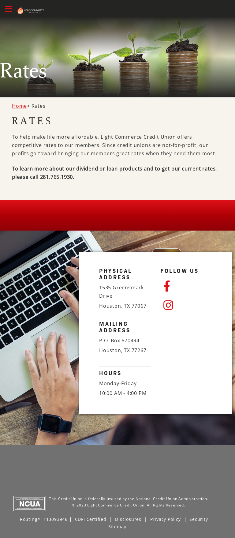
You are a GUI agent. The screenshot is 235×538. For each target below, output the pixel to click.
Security (198, 519)
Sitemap (117, 526)
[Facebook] (187, 286)
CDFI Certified (90, 519)
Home (19, 106)
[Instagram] (187, 305)
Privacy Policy (165, 519)
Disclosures (128, 519)
